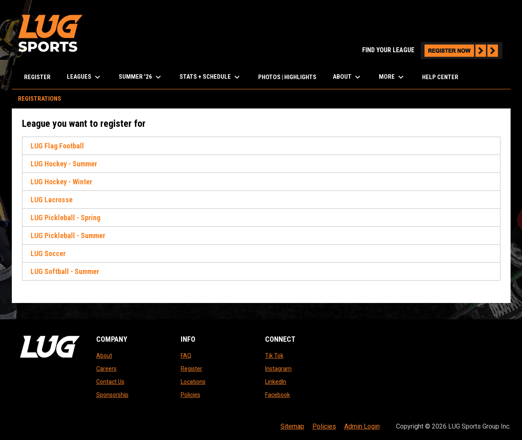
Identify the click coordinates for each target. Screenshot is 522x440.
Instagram (278, 368)
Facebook (277, 394)
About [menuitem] (348, 77)
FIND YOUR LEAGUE (432, 50)
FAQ (186, 355)
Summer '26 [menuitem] (141, 77)
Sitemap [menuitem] (292, 426)
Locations (193, 381)
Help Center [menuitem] (440, 77)
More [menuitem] (392, 77)
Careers (106, 368)
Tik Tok (274, 355)
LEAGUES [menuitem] (84, 77)
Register (191, 368)
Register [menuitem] (37, 77)
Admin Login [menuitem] (362, 426)
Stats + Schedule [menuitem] (210, 77)
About (104, 355)
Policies (190, 394)
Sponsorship (112, 394)
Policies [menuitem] (324, 426)
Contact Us (110, 381)
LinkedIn (275, 381)
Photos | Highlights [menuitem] (287, 77)
